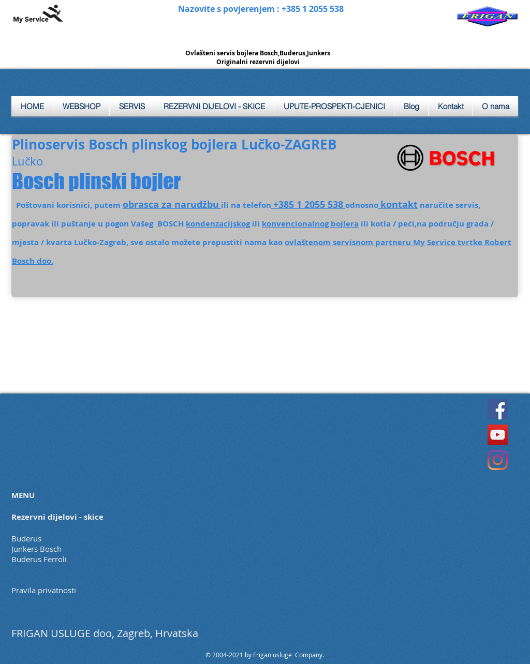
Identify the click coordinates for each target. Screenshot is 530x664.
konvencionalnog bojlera (310, 223)
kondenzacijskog (218, 223)
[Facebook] (498, 409)
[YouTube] (498, 435)
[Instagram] (498, 460)
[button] (132, 106)
